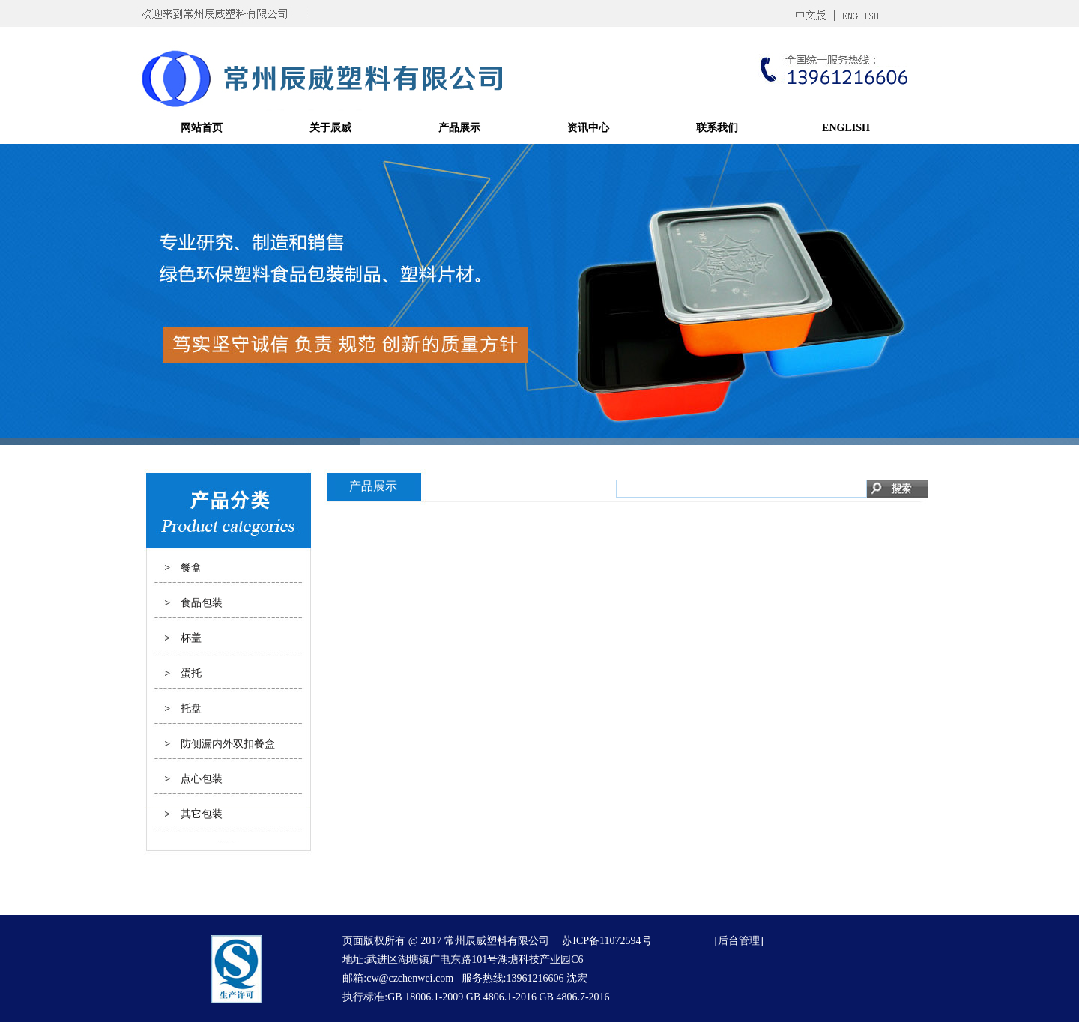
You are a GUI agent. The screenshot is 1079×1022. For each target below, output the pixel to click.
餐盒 (191, 567)
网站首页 (202, 127)
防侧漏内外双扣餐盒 (228, 743)
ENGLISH (846, 127)
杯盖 (191, 638)
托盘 (191, 708)
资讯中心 (588, 127)
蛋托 (191, 673)
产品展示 (459, 127)
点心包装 (202, 778)
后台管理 (739, 940)
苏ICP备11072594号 (606, 940)
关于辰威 (330, 127)
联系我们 (717, 127)
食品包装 (202, 602)
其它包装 (202, 814)
